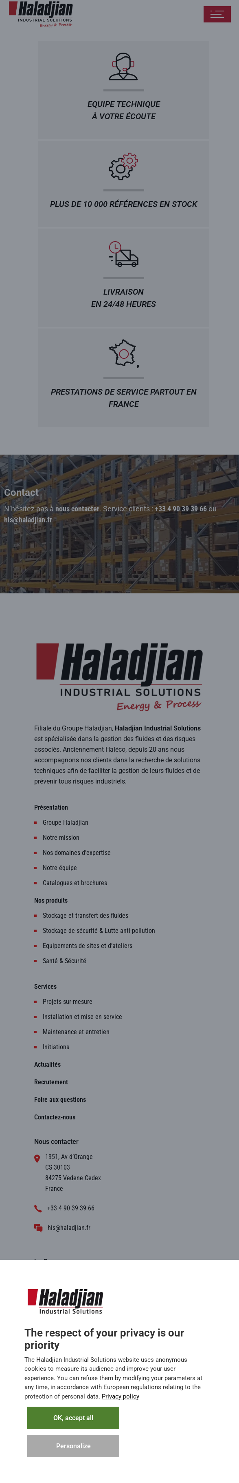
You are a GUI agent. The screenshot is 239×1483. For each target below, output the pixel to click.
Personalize (73, 1446)
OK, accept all (73, 1418)
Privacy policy (120, 1396)
